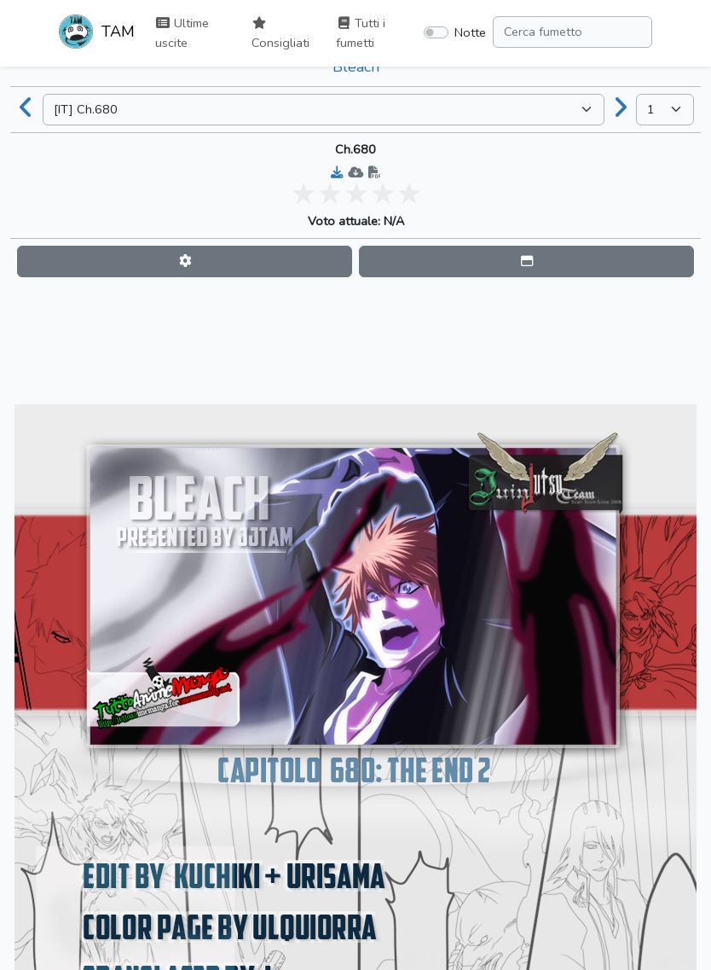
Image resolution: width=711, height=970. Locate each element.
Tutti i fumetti (360, 33)
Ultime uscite (182, 33)
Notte (470, 32)
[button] (184, 261)
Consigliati (280, 34)
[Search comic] (572, 32)
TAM (97, 33)
